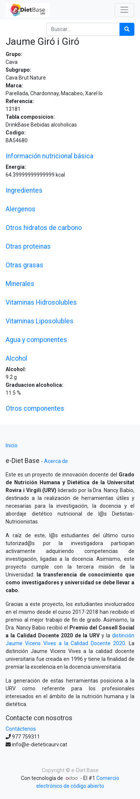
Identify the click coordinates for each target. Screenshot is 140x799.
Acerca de (56, 461)
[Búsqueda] (126, 29)
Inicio (12, 445)
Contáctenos (21, 729)
